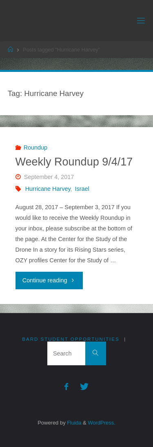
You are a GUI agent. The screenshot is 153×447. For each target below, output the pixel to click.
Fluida (74, 423)
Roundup (35, 147)
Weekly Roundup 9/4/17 (74, 162)
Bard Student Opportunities (70, 339)
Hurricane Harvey (48, 189)
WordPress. (101, 423)
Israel (82, 189)
